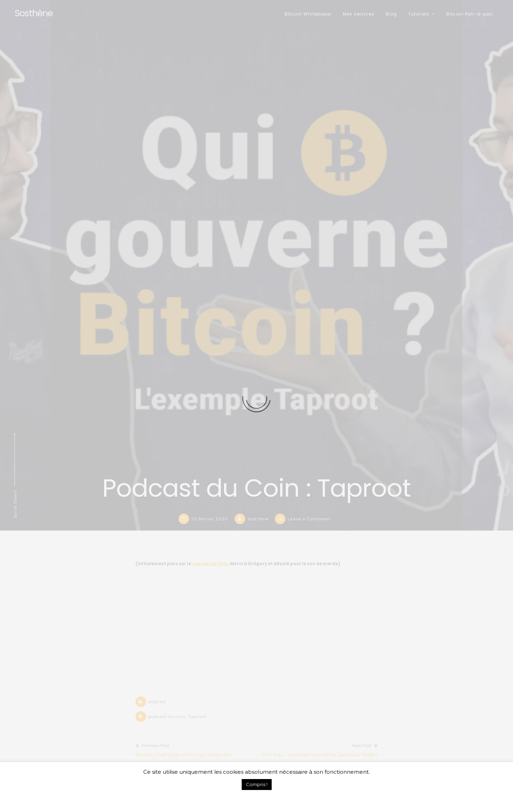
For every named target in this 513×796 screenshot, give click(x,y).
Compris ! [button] (256, 784)
